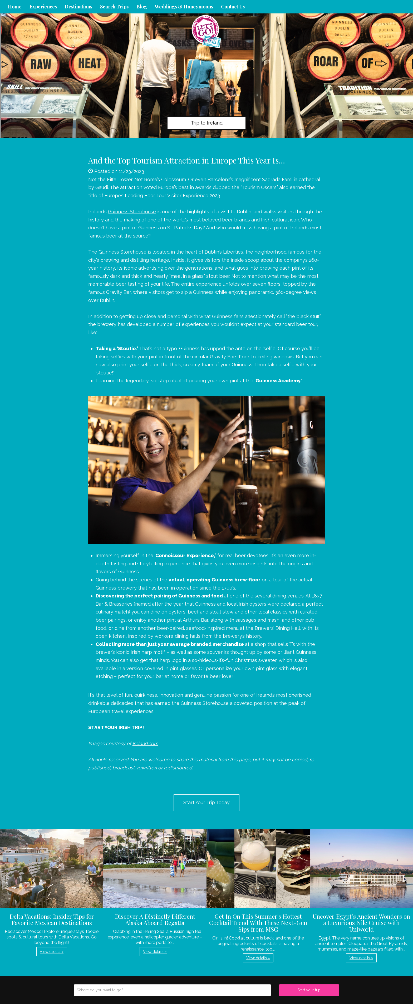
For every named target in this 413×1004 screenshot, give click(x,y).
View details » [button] (51, 951)
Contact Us (233, 6)
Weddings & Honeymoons (184, 6)
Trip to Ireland (207, 123)
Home (15, 6)
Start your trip (309, 990)
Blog (141, 6)
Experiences (43, 6)
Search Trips (114, 6)
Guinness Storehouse (132, 211)
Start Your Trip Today (206, 802)
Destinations (78, 6)
